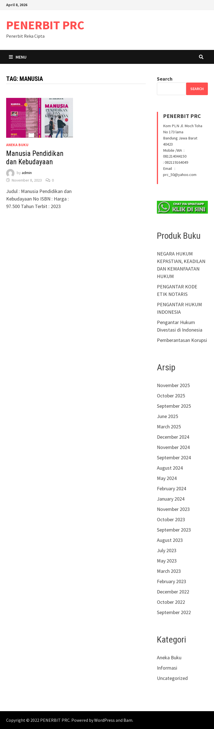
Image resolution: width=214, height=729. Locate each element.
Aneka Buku (17, 144)
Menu (17, 57)
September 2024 (174, 457)
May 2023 (167, 560)
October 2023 (171, 519)
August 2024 (170, 468)
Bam (127, 720)
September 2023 (174, 530)
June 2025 (167, 416)
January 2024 (170, 499)
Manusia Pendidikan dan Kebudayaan (35, 157)
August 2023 (170, 540)
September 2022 (174, 612)
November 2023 (173, 509)
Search (164, 79)
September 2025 (174, 406)
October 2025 (171, 395)
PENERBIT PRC (45, 25)
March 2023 (169, 571)
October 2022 (171, 602)
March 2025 (169, 426)
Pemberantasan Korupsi (182, 340)
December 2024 (173, 437)
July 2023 (166, 550)
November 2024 (173, 447)
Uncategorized (172, 678)
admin (27, 172)
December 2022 (173, 591)
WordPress (104, 720)
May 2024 (167, 478)
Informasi (167, 668)
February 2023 (171, 581)
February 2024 (171, 488)
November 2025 (173, 385)
